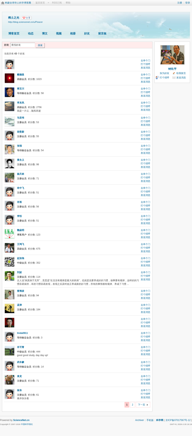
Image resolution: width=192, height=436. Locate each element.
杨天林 (20, 174)
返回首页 (40, 2)
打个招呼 (145, 64)
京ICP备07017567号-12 (178, 420)
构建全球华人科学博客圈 (18, 2)
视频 (59, 33)
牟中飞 (20, 188)
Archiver (139, 420)
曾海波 (20, 291)
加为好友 (164, 73)
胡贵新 (20, 131)
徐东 (19, 390)
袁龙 (19, 376)
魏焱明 (20, 230)
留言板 (102, 33)
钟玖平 (172, 68)
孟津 (19, 305)
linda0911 (22, 333)
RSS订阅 (57, 2)
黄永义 (20, 160)
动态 (30, 33)
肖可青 (20, 347)
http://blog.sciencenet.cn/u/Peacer (25, 22)
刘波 (19, 272)
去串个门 (145, 60)
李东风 (20, 102)
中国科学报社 (27, 424)
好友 (87, 33)
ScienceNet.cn (21, 420)
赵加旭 (20, 258)
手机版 (150, 420)
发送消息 (145, 67)
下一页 (141, 404)
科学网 (159, 420)
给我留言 (181, 73)
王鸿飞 (20, 244)
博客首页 (13, 33)
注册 (179, 2)
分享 (28, 17)
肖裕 (19, 202)
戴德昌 (20, 74)
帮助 (68, 2)
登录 (187, 2)
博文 (45, 33)
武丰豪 (20, 362)
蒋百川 (20, 88)
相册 (73, 33)
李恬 (19, 216)
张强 (19, 145)
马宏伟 (20, 117)
